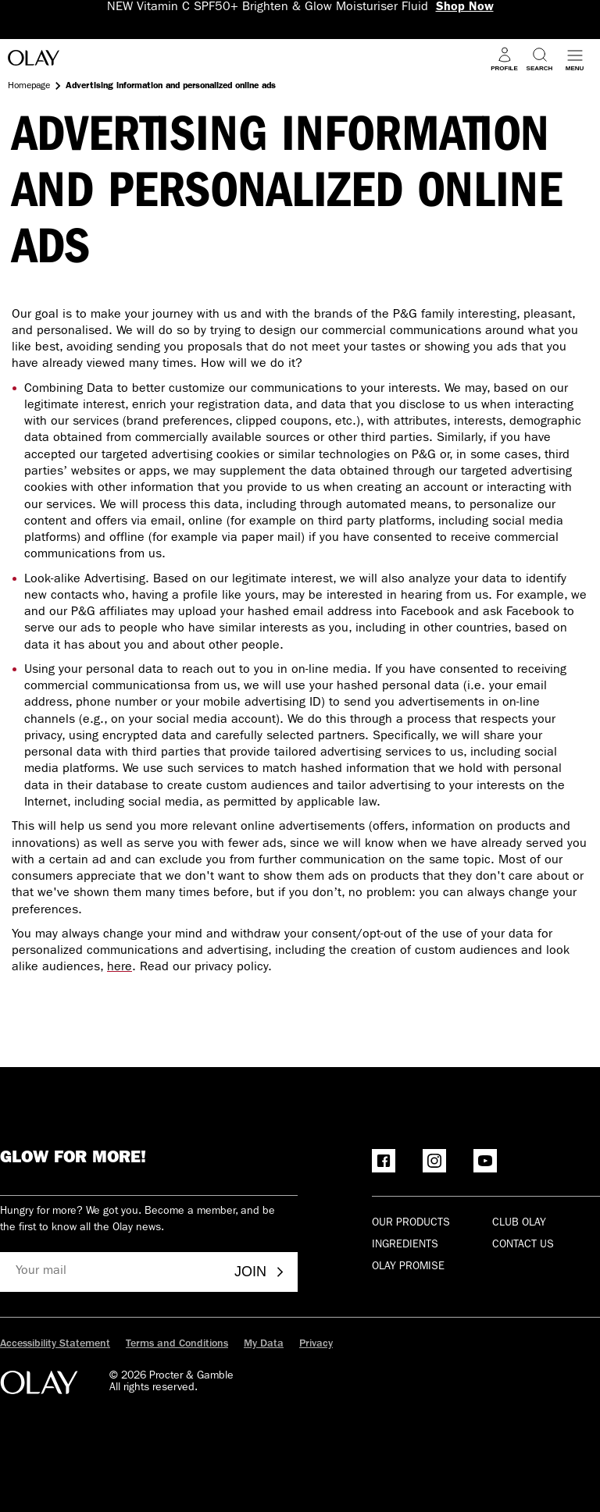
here (119, 968)
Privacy (316, 1344)
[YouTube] (485, 1160)
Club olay (519, 1223)
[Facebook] (383, 1160)
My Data (264, 1344)
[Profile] (504, 58)
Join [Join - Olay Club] (260, 1271)
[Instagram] (434, 1160)
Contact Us (523, 1245)
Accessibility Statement (55, 1344)
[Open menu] (574, 58)
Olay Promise (408, 1266)
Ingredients (405, 1245)
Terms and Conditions (177, 1344)
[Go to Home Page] (33, 60)
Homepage (29, 86)
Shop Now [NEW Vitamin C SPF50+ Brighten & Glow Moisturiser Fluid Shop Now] (465, 8)
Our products (411, 1223)
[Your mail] (111, 1272)
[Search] (539, 58)
